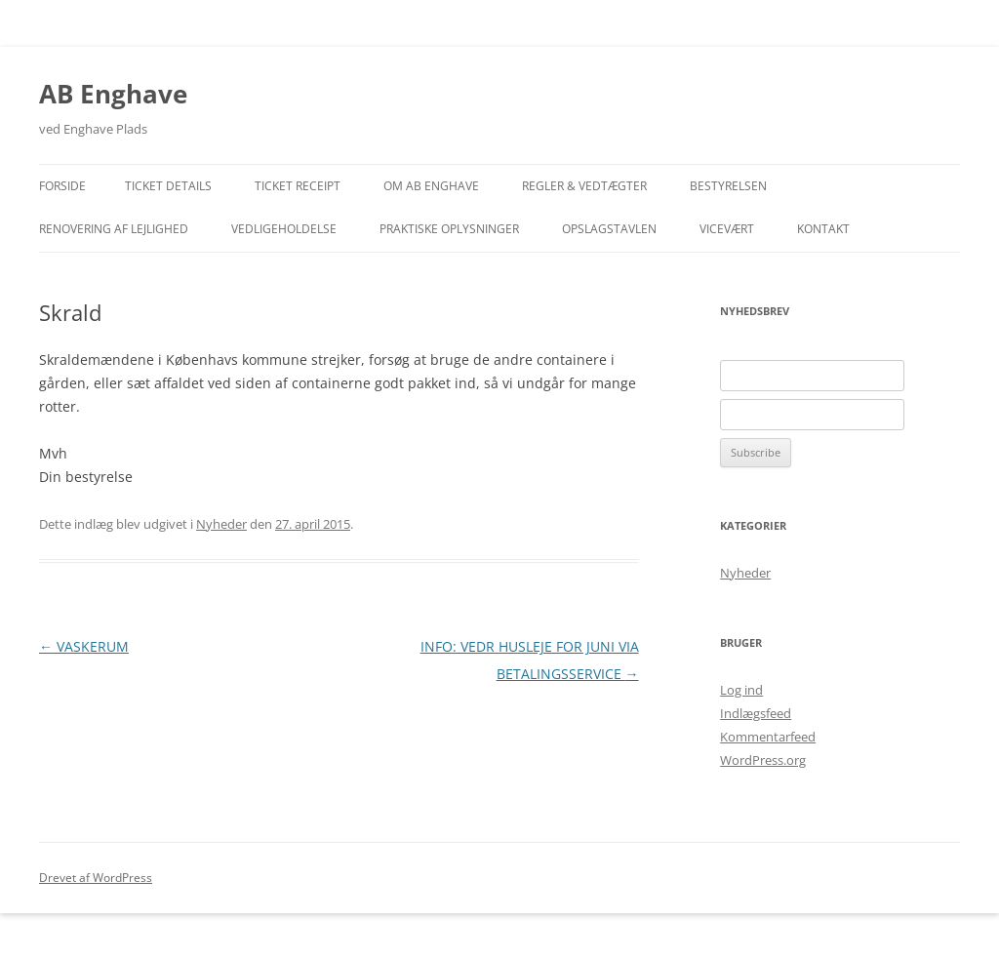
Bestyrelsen (728, 186)
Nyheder (221, 524)
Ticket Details (168, 186)
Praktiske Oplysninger (449, 228)
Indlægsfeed (755, 713)
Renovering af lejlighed (113, 228)
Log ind (741, 690)
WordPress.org (763, 760)
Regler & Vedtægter (584, 186)
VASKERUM (84, 646)
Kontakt (823, 228)
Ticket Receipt (297, 186)
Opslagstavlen (609, 228)
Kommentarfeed (768, 736)
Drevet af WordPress (95, 877)
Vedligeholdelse (284, 228)
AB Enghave (113, 93)
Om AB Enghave (431, 186)
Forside (62, 186)
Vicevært (726, 228)
